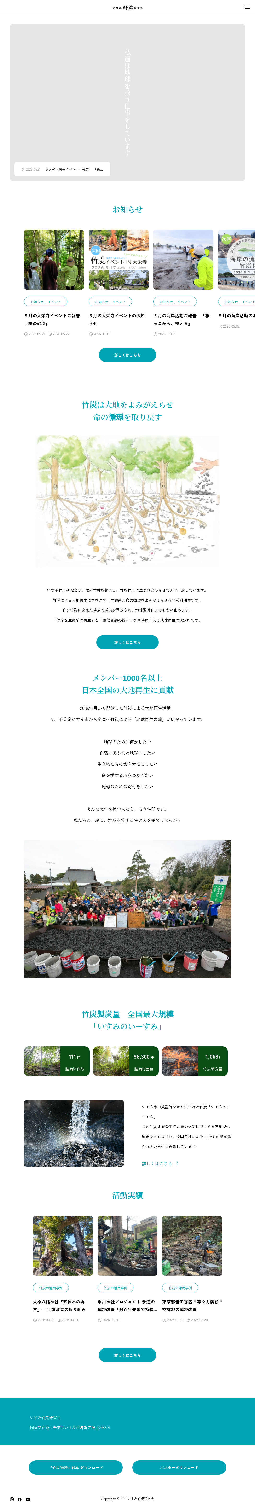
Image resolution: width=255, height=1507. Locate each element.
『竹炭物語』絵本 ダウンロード (75, 1467)
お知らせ (37, 304)
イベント (54, 304)
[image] (54, 266)
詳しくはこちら (127, 361)
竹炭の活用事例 (51, 1290)
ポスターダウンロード (179, 1467)
